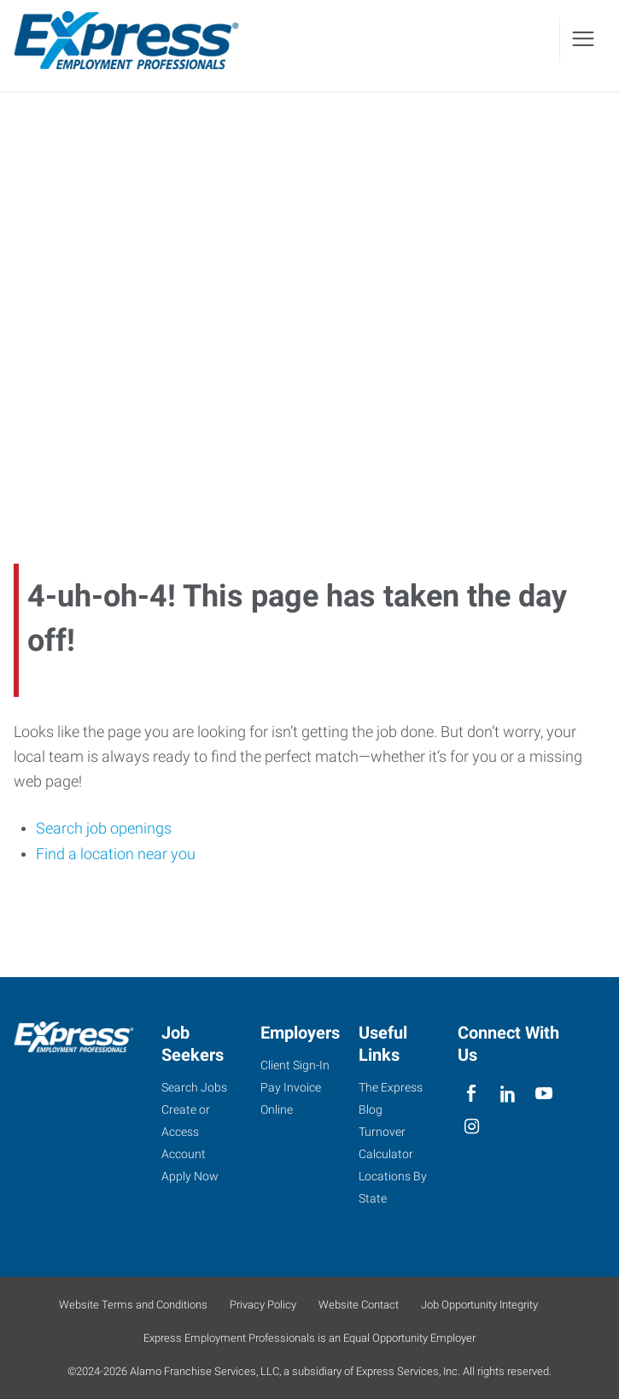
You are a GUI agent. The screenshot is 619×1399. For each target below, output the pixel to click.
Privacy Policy (263, 1304)
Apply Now (190, 1176)
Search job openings (104, 829)
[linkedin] (507, 1093)
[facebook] (472, 1093)
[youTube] (543, 1093)
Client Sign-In (295, 1065)
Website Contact (358, 1304)
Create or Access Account (185, 1132)
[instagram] (472, 1127)
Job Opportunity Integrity (479, 1304)
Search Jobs (194, 1087)
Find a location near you (116, 854)
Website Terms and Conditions (133, 1304)
